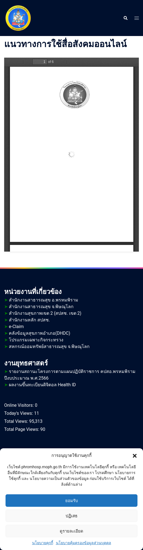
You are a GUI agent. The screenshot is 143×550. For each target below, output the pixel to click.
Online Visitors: (19, 405)
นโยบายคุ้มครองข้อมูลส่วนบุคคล (83, 543)
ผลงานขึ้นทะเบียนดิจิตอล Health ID (40, 384)
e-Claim (16, 326)
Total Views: (16, 421)
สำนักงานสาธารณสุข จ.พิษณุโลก (39, 306)
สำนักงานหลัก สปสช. (27, 320)
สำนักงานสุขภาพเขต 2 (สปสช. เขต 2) (42, 313)
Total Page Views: (22, 429)
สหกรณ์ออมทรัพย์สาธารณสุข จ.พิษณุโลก (49, 346)
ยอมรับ (71, 500)
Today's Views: (19, 413)
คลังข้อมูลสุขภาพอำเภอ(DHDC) (39, 333)
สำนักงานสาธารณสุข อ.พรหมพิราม (41, 300)
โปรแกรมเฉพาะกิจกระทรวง (36, 339)
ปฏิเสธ (71, 515)
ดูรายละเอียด (71, 531)
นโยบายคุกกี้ (42, 543)
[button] (134, 455)
